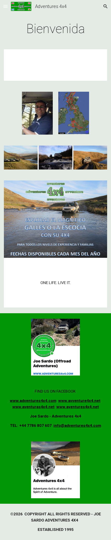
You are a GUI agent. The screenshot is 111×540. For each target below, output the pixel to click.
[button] (5, 6)
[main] (55, 28)
